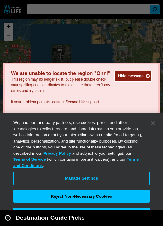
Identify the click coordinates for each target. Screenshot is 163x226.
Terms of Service (29, 159)
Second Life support (82, 102)
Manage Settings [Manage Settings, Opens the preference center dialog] (81, 178)
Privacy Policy (57, 153)
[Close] (153, 123)
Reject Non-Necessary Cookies (81, 196)
